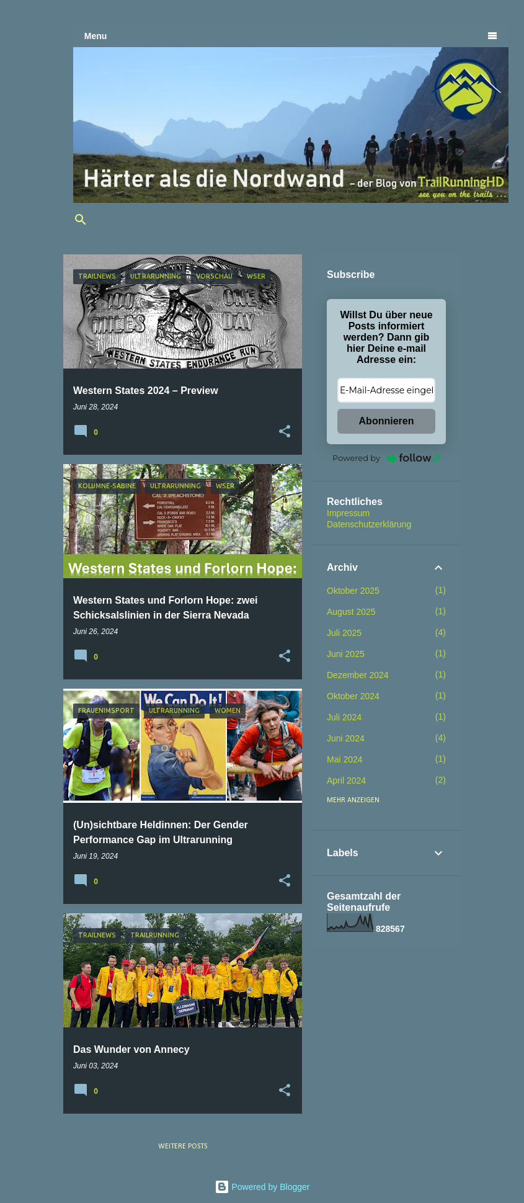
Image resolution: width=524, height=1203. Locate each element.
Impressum (348, 513)
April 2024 (346, 780)
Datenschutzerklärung (369, 524)
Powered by (386, 458)
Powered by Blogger (262, 1187)
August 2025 (351, 612)
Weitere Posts (182, 1146)
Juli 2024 (344, 717)
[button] (284, 432)
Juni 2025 (346, 654)
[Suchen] (80, 220)
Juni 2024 (346, 738)
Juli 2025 (344, 633)
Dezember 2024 (358, 675)
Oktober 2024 (353, 696)
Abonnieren (386, 421)
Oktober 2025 (353, 591)
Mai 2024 (345, 759)
